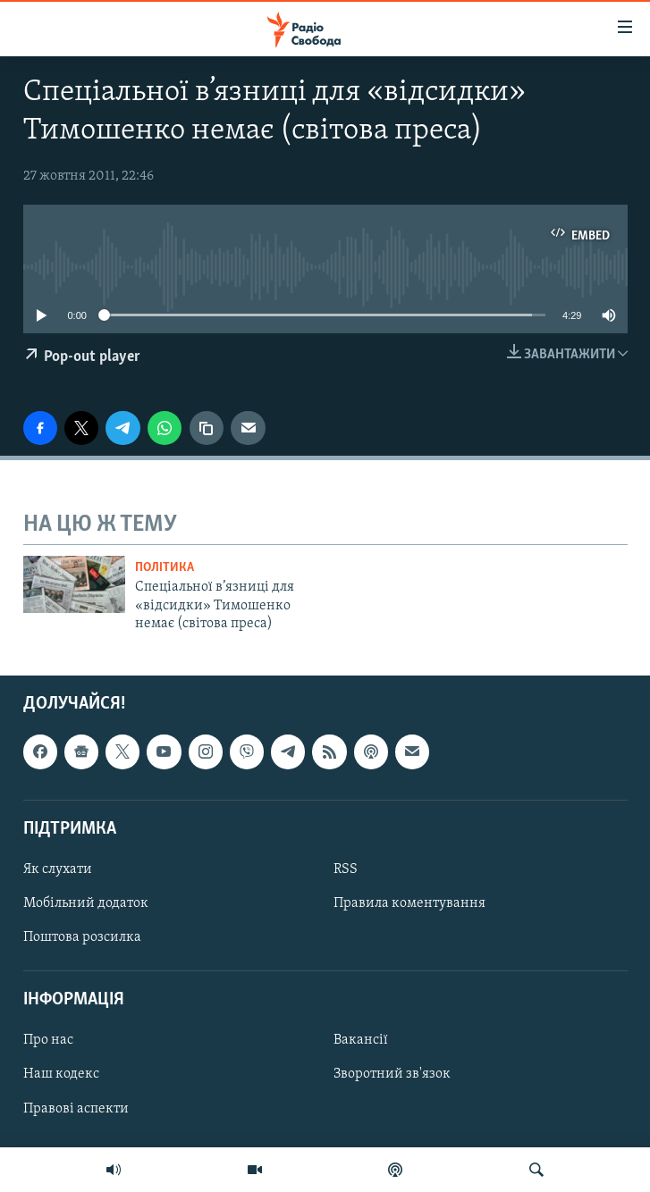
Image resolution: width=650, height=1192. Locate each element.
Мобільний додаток (85, 903)
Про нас (48, 1040)
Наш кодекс (61, 1074)
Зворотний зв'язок (392, 1074)
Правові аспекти (76, 1108)
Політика (164, 568)
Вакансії (360, 1040)
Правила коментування (409, 903)
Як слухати (57, 868)
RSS (345, 868)
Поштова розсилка (82, 937)
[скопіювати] (207, 428)
